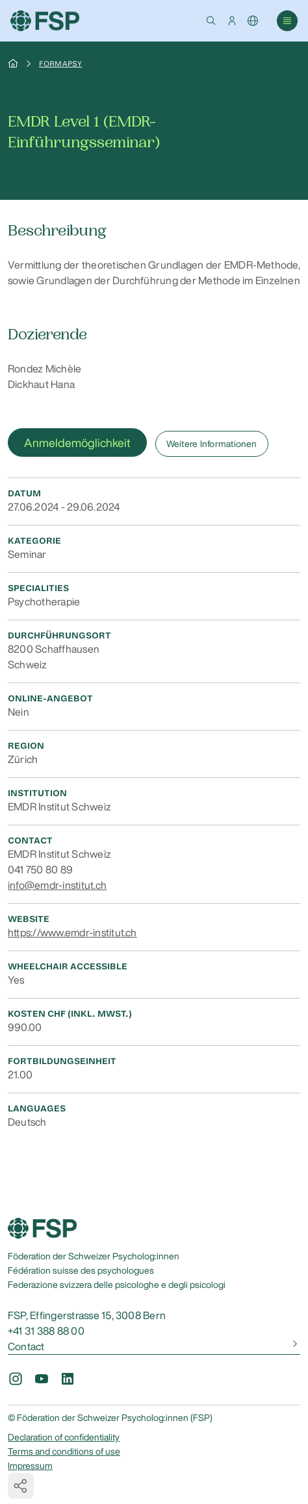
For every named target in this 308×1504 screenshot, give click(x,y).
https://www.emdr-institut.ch (72, 932)
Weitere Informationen (211, 443)
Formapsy (60, 63)
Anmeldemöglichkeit (77, 442)
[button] (211, 20)
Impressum (30, 1465)
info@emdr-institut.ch (57, 885)
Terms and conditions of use (64, 1451)
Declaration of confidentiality (64, 1437)
